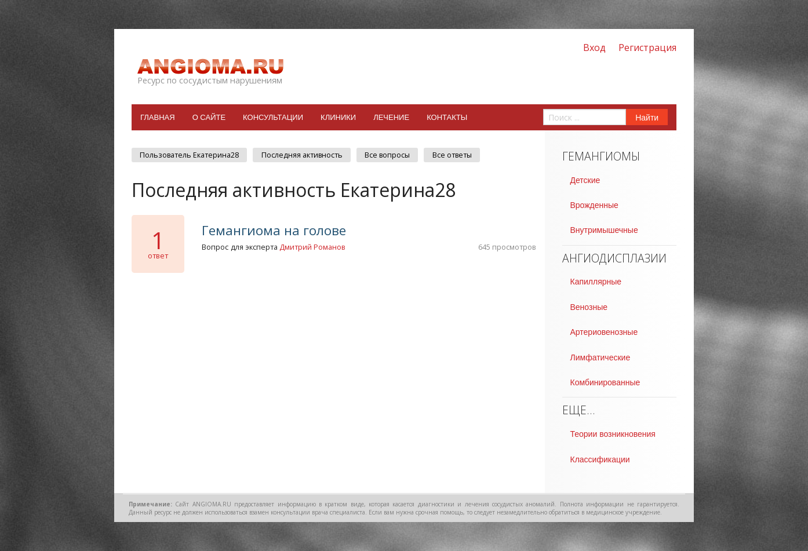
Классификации (600, 459)
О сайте (208, 117)
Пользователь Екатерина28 (189, 155)
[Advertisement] (334, 368)
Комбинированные (605, 382)
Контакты (447, 117)
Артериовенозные (604, 332)
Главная (157, 117)
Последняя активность (302, 155)
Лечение (391, 117)
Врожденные (594, 205)
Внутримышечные (604, 230)
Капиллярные (596, 281)
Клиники (338, 117)
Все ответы (452, 155)
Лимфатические (600, 357)
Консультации (273, 117)
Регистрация (647, 47)
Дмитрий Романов (312, 247)
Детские (585, 180)
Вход (594, 47)
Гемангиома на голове (274, 230)
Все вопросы (387, 155)
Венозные (588, 307)
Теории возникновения (613, 434)
